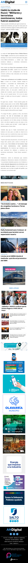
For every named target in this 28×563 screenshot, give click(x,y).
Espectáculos (8, 541)
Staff (11, 543)
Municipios (22, 537)
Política (5, 537)
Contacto (15, 543)
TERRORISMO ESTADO (23, 48)
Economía (10, 537)
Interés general (15, 539)
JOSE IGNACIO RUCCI (15, 48)
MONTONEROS (7, 48)
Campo (21, 539)
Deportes (7, 539)
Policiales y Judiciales (18, 541)
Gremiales (16, 537)
